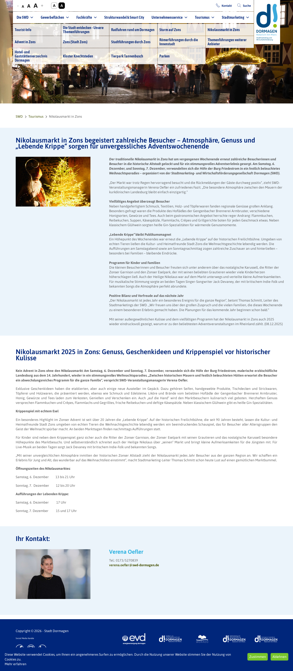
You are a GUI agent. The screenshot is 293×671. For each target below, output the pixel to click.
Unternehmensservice (167, 17)
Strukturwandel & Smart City (124, 17)
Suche (247, 5)
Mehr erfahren (15, 664)
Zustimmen (257, 657)
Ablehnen (279, 657)
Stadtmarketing (233, 17)
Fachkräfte (84, 17)
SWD (19, 116)
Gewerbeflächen (52, 17)
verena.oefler (134, 565)
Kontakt (227, 5)
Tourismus (202, 17)
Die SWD (22, 17)
